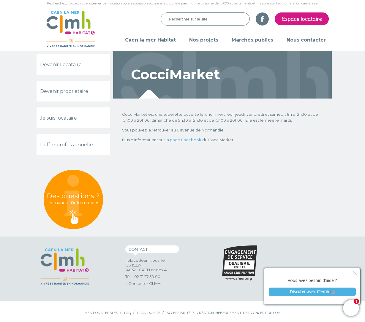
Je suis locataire (58, 118)
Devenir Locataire (61, 64)
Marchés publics (252, 40)
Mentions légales (101, 313)
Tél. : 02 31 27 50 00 (142, 276)
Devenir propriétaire (64, 91)
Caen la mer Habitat (150, 40)
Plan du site (148, 313)
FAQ (127, 313)
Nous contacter (306, 40)
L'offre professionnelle (66, 144)
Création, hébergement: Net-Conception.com (239, 313)
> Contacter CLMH (143, 283)
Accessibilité (179, 313)
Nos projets (203, 40)
